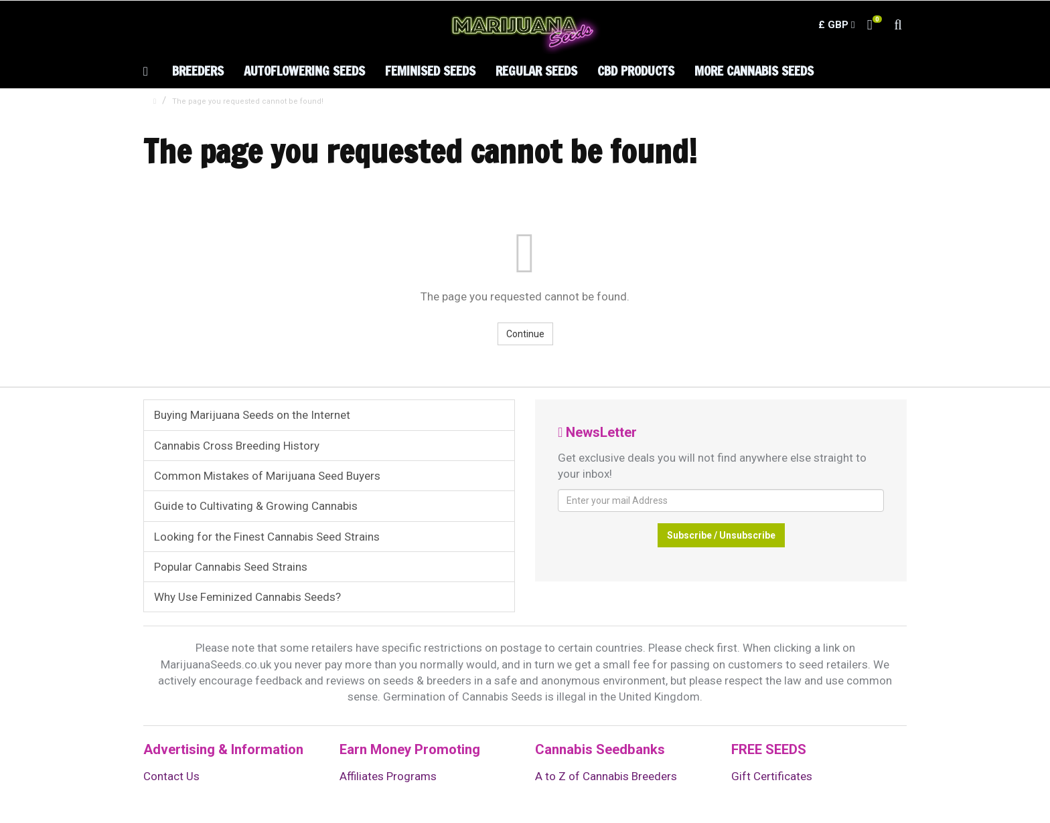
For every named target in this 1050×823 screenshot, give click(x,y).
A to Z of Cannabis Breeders (606, 776)
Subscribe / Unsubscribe (721, 535)
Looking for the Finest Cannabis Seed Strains (267, 536)
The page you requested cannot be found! (247, 101)
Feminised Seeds (430, 71)
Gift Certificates (771, 776)
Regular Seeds (536, 71)
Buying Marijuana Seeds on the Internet (252, 415)
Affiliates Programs (388, 776)
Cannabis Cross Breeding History (236, 445)
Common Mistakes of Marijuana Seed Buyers (267, 475)
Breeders (198, 71)
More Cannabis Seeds (754, 71)
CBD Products (635, 71)
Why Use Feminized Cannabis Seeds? (247, 597)
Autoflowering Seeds (304, 71)
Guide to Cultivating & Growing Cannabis (256, 506)
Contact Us (171, 776)
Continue (525, 334)
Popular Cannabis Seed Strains (230, 566)
